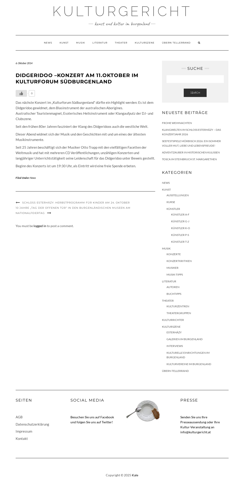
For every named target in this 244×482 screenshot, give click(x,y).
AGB (19, 417)
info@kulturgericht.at (195, 432)
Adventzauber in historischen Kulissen (191, 152)
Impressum (24, 431)
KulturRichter (173, 320)
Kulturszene (145, 42)
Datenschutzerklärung (32, 424)
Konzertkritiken (179, 261)
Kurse (171, 202)
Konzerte (174, 254)
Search (195, 92)
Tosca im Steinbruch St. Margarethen (189, 159)
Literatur (99, 42)
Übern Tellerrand (176, 42)
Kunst (64, 42)
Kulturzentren (178, 306)
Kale (135, 475)
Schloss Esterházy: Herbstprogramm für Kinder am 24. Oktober (76, 202)
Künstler (173, 209)
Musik (80, 42)
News (48, 42)
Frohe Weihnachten (177, 123)
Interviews (175, 346)
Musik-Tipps (175, 274)
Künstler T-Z (180, 241)
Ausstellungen (178, 195)
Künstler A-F (180, 214)
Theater (121, 42)
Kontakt (22, 438)
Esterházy (174, 332)
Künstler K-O (180, 228)
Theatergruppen (179, 313)
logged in (40, 226)
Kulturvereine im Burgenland (189, 364)
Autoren (173, 287)
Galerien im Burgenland (185, 339)
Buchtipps (174, 293)
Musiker (173, 267)
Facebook (107, 417)
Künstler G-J (180, 221)
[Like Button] (21, 93)
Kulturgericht (122, 11)
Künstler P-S (180, 235)
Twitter (107, 422)
